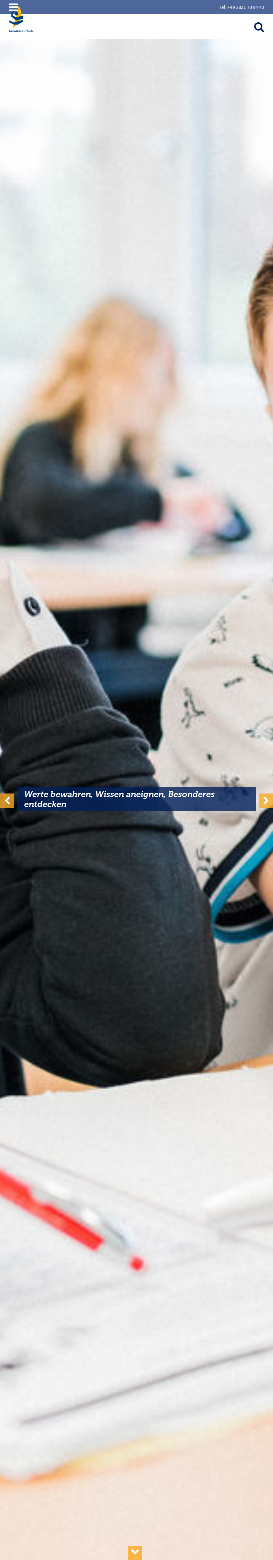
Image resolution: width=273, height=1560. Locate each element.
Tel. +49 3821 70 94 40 (241, 7)
